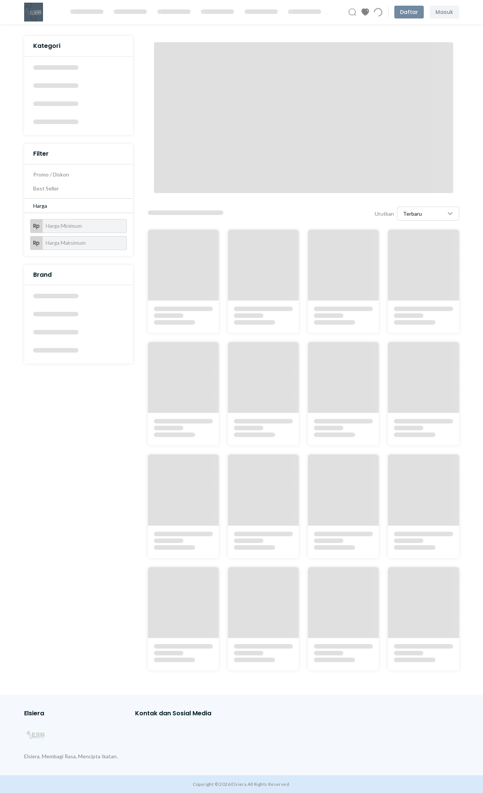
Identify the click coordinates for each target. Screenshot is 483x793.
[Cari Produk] (352, 12)
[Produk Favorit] (365, 12)
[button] (428, 214)
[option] (78, 69)
